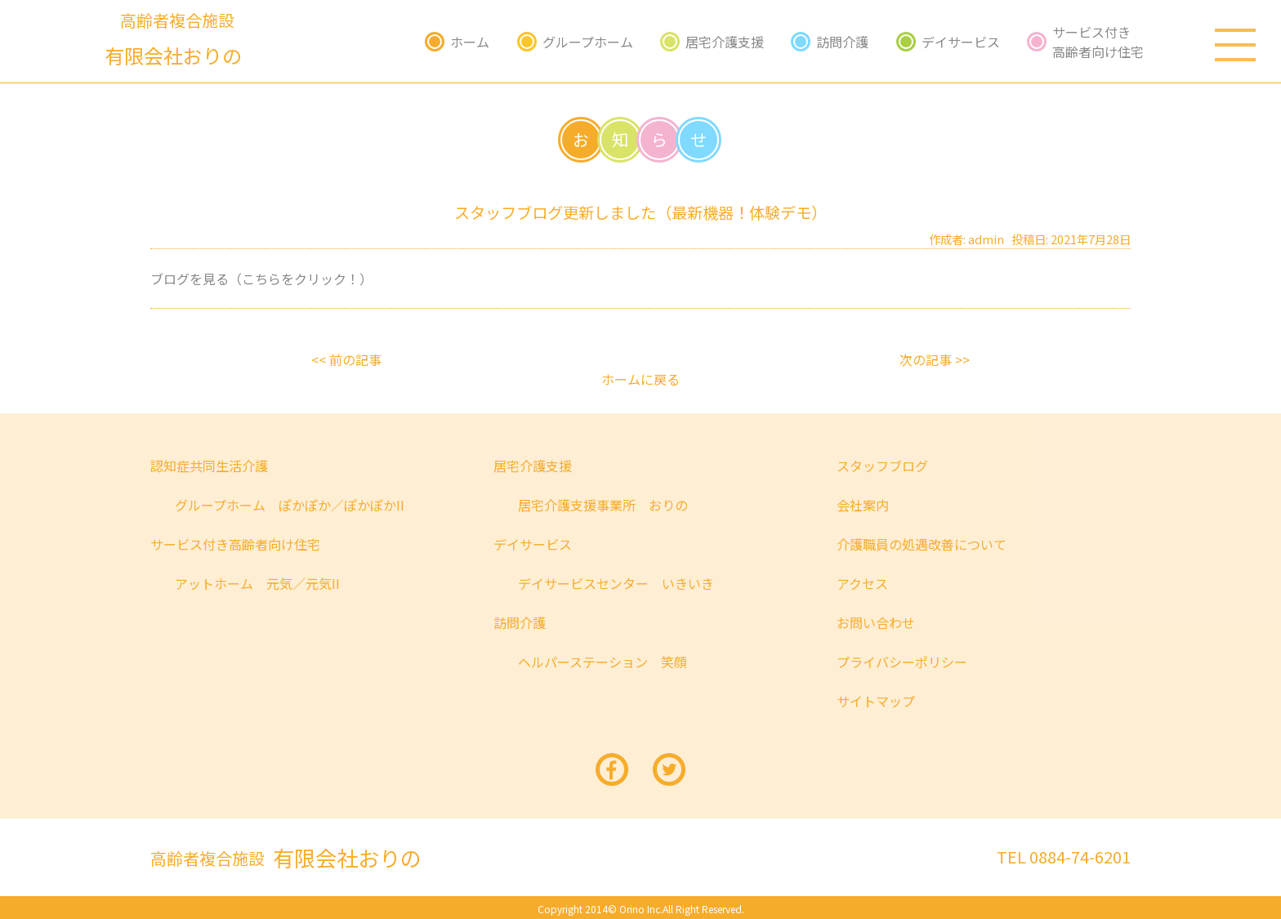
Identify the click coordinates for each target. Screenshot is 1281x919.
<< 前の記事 (346, 359)
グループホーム (587, 41)
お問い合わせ (876, 622)
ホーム (469, 41)
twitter (669, 769)
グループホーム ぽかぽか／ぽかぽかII (289, 505)
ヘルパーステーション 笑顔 (602, 661)
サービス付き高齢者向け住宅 (1098, 41)
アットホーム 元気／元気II (257, 583)
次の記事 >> (934, 359)
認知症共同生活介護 (209, 465)
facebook (612, 769)
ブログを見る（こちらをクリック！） (261, 278)
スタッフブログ (882, 465)
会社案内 (863, 505)
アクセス (862, 583)
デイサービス (961, 41)
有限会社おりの (286, 857)
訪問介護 (842, 41)
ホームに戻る (640, 379)
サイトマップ (876, 701)
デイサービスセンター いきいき (616, 583)
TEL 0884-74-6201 (1064, 856)
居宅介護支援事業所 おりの (603, 505)
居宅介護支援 (724, 41)
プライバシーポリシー (902, 661)
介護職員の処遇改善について (921, 544)
